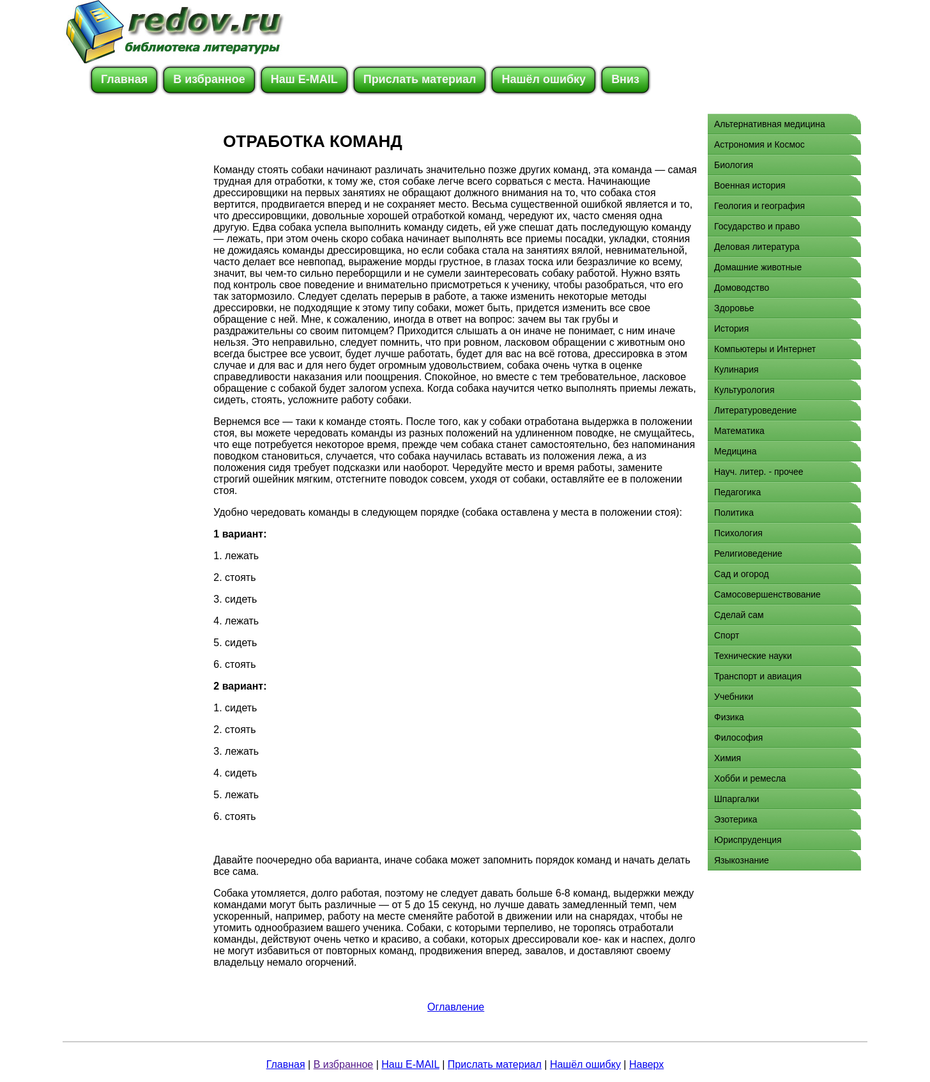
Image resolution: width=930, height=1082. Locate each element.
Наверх (646, 1064)
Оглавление (455, 1006)
